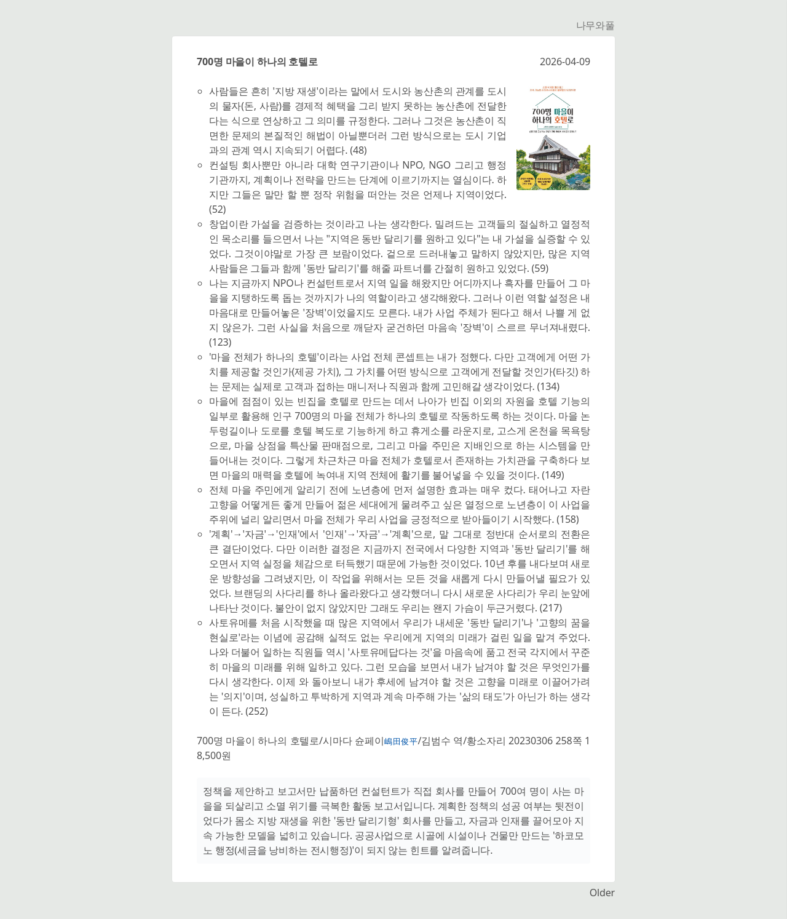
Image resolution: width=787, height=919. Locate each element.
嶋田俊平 (401, 741)
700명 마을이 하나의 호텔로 (257, 61)
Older (602, 892)
